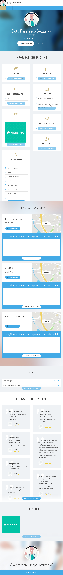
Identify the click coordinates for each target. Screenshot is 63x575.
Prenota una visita (31, 572)
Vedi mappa (46, 223)
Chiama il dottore (12, 228)
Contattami (40, 43)
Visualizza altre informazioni (31, 498)
